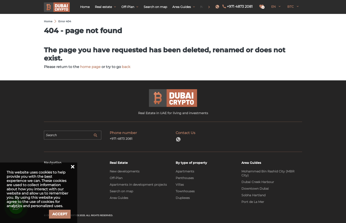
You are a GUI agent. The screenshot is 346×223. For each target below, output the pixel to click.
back (126, 67)
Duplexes (183, 198)
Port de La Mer (252, 202)
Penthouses (185, 178)
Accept (59, 214)
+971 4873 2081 (240, 6)
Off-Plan (116, 178)
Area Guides (119, 198)
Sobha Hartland (253, 195)
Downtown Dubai (255, 189)
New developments (124, 171)
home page (90, 67)
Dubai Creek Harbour (257, 182)
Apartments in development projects (138, 185)
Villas (180, 185)
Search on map (121, 191)
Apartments (185, 171)
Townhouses (185, 191)
